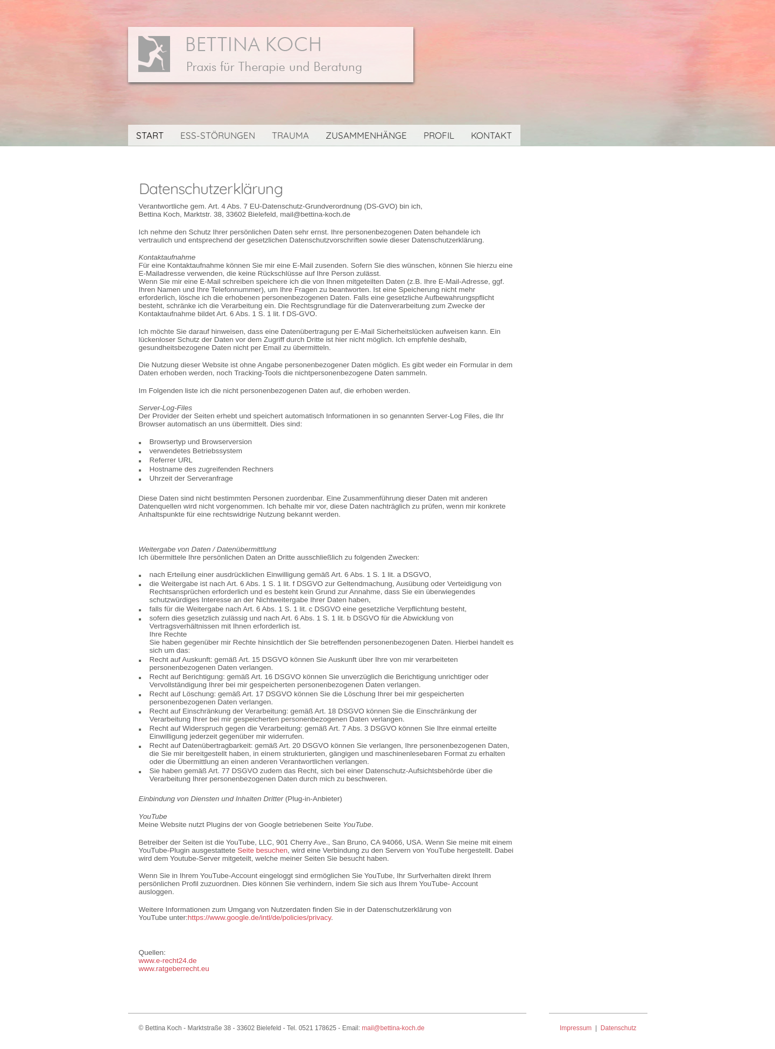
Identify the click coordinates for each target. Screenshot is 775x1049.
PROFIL (439, 135)
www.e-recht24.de (168, 961)
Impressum (575, 1028)
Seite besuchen (262, 850)
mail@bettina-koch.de (393, 1028)
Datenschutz (619, 1028)
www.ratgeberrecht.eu (174, 969)
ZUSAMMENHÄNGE (366, 135)
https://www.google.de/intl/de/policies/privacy (259, 918)
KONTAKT (491, 135)
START (150, 135)
